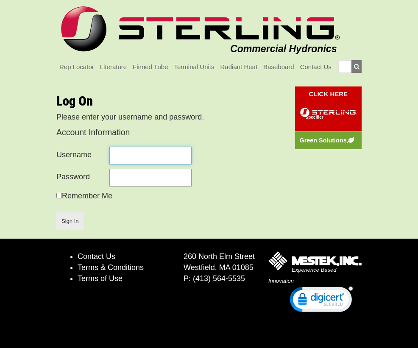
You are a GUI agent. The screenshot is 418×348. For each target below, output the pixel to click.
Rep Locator (76, 66)
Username (74, 154)
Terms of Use (100, 278)
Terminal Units (194, 66)
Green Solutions (323, 140)
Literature (113, 66)
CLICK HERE (328, 93)
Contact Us (316, 66)
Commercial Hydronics (283, 48)
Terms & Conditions (111, 267)
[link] (321, 301)
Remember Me (87, 196)
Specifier (314, 117)
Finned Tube (150, 66)
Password (73, 177)
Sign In (69, 221)
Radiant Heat (239, 66)
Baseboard (278, 66)
